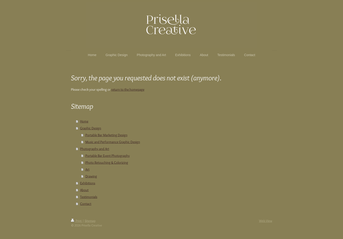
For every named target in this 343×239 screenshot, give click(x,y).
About (84, 190)
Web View (265, 221)
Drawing (91, 176)
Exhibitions (87, 183)
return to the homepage (127, 89)
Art (87, 169)
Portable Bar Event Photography (107, 156)
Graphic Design (90, 128)
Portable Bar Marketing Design (106, 135)
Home (84, 121)
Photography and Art (94, 149)
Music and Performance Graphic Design (112, 142)
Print (76, 221)
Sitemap (90, 221)
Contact (85, 204)
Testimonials (88, 197)
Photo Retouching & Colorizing (106, 162)
